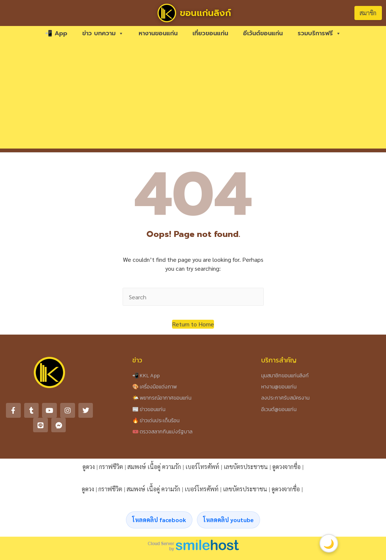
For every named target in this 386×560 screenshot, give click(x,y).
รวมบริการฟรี (319, 33)
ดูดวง (88, 467)
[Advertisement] (193, 97)
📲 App (56, 33)
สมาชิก (368, 13)
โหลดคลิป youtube (228, 520)
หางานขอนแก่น (158, 33)
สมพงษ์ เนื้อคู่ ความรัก (154, 467)
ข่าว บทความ (103, 33)
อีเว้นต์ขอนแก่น (263, 33)
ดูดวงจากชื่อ (286, 467)
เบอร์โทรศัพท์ (202, 467)
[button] (193, 324)
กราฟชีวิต (111, 467)
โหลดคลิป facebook (159, 520)
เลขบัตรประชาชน (246, 467)
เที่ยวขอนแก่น (210, 33)
